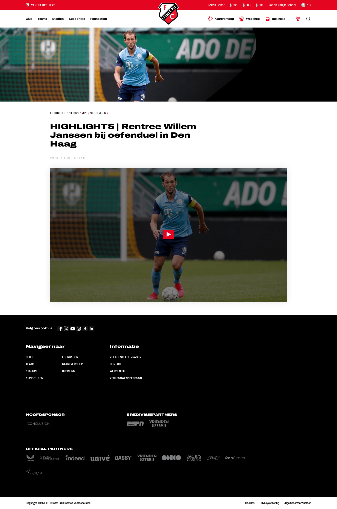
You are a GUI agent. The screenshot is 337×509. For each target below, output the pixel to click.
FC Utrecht (58, 113)
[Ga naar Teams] (42, 19)
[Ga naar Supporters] (77, 19)
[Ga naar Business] (275, 19)
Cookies (249, 503)
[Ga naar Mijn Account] (298, 19)
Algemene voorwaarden (297, 503)
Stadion (31, 371)
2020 (84, 113)
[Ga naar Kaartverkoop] (221, 19)
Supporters (34, 378)
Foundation (70, 357)
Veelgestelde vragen (125, 357)
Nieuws (74, 113)
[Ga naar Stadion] (58, 19)
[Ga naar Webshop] (249, 19)
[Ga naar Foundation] (98, 19)
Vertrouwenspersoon (126, 378)
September (98, 113)
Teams (30, 364)
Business (68, 371)
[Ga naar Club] (29, 19)
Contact (115, 364)
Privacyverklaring (269, 503)
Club (29, 357)
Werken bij (117, 371)
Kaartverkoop (72, 364)
